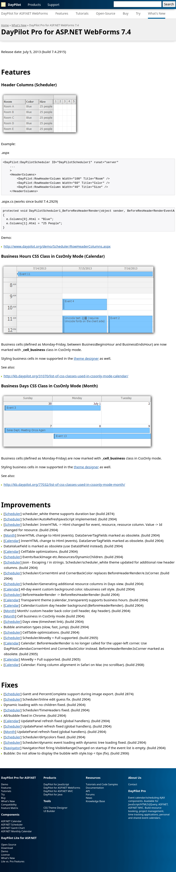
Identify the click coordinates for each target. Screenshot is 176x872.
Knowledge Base (95, 801)
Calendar (12, 540)
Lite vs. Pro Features (12, 861)
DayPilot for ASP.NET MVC (58, 791)
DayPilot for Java (53, 794)
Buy (125, 13)
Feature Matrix (9, 808)
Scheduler (12, 513)
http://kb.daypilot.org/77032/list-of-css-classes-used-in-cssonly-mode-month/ (64, 484)
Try (138, 13)
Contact (132, 784)
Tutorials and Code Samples (102, 784)
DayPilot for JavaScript (56, 784)
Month (10, 535)
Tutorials (82, 13)
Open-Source (105, 13)
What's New (156, 13)
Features (61, 13)
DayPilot (11, 4)
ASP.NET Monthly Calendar (16, 831)
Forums (90, 794)
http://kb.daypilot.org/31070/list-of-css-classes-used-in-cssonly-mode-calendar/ (66, 376)
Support (53, 4)
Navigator (12, 748)
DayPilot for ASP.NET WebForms (24, 13)
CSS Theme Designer (56, 807)
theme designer (86, 358)
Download (7, 848)
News (89, 797)
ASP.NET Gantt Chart (13, 828)
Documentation (95, 787)
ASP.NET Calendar (11, 821)
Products (34, 4)
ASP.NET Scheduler (12, 824)
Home (5, 25)
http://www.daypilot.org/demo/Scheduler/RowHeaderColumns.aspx (57, 246)
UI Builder (49, 811)
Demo (4, 784)
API (88, 791)
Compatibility (9, 804)
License (5, 854)
